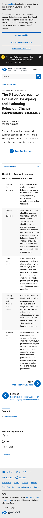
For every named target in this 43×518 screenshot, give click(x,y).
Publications (12, 84)
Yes (7, 436)
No (7, 441)
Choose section (21, 166)
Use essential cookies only (21, 43)
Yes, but (9, 447)
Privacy (37, 487)
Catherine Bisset (10, 417)
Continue (7, 455)
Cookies (34, 483)
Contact (25, 483)
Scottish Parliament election (17, 57)
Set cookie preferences (21, 48)
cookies (11, 4)
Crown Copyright (8, 487)
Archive (16, 483)
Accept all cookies (22, 35)
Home (4, 84)
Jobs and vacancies (24, 487)
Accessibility (6, 483)
